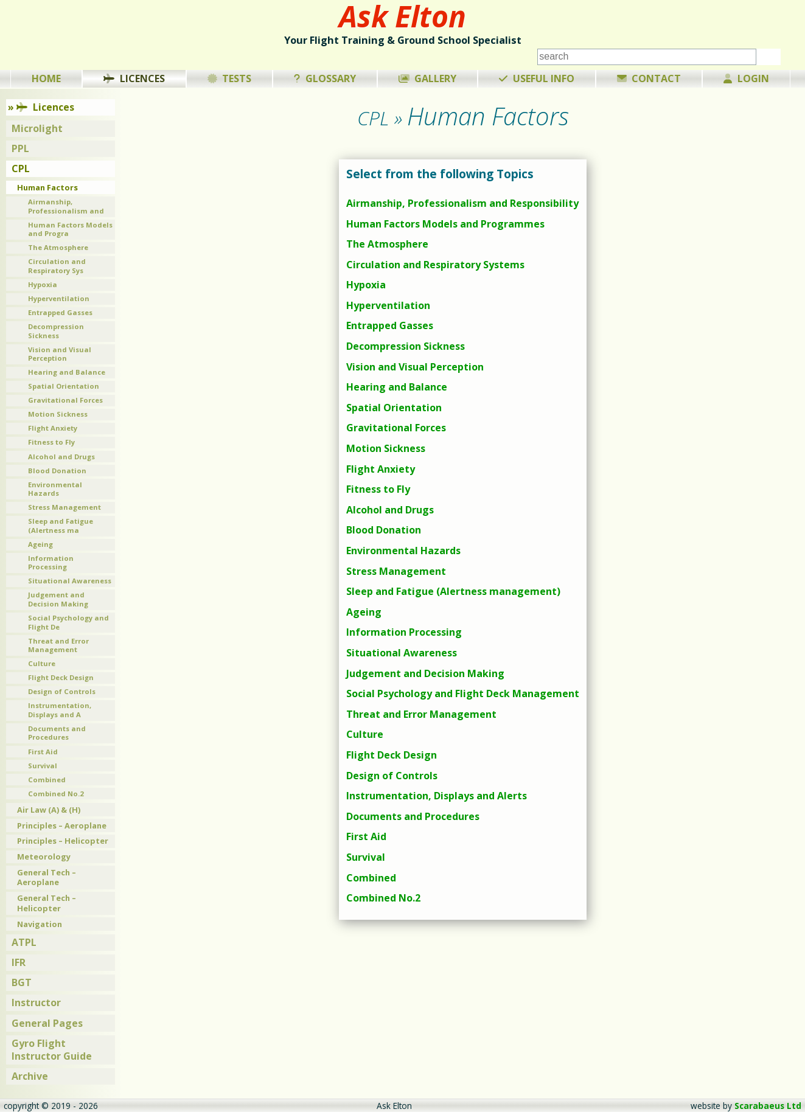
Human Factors (47, 187)
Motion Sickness (385, 448)
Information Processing (404, 632)
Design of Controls (391, 775)
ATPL (24, 942)
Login (746, 78)
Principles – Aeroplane (61, 825)
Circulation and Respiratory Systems (435, 264)
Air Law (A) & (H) (48, 809)
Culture (364, 734)
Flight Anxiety (380, 469)
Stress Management (396, 571)
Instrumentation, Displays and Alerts (436, 795)
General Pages (47, 1023)
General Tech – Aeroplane (46, 877)
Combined (371, 877)
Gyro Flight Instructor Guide (52, 1050)
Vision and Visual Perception (415, 367)
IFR (19, 962)
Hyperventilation (388, 305)
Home (46, 78)
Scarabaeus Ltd (767, 1105)
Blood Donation (383, 530)
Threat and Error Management (421, 714)
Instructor (36, 1002)
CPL (21, 168)
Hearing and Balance (396, 387)
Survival (365, 857)
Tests (229, 78)
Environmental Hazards (403, 550)
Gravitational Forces (396, 427)
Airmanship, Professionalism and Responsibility (462, 203)
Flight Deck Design (391, 755)
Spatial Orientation (394, 407)
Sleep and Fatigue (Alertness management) (453, 591)
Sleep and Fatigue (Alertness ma (60, 525)
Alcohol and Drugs (390, 509)
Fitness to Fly (378, 489)
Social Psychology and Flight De (68, 622)
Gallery (428, 78)
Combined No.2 (383, 898)
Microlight (37, 128)
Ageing (364, 612)
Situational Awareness (401, 652)
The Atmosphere (387, 244)
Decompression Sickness (405, 346)
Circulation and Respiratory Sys (57, 266)
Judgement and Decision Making (425, 673)
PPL (20, 148)
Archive (30, 1076)
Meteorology (44, 856)
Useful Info (536, 78)
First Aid (366, 836)
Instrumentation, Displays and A (59, 710)
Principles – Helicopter (62, 840)
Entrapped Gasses (389, 325)
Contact (649, 78)
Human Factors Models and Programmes (445, 224)
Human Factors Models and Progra (70, 229)
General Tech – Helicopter (46, 903)
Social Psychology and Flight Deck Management (462, 693)
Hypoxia (366, 284)
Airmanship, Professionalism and (66, 206)
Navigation (39, 924)
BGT (22, 982)
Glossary (325, 78)
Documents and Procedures (412, 816)
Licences (134, 78)
